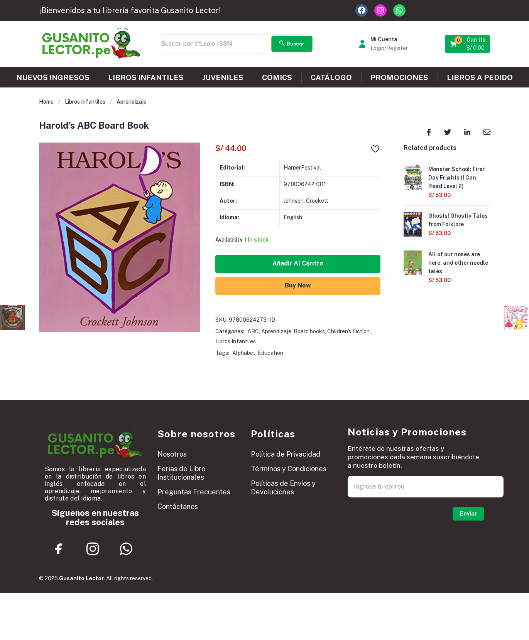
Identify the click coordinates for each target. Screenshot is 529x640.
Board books (309, 331)
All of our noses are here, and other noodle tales (458, 263)
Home (46, 102)
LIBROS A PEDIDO (480, 77)
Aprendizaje (132, 102)
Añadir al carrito (297, 263)
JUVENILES (222, 77)
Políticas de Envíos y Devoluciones (283, 487)
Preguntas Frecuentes (193, 492)
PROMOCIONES (399, 77)
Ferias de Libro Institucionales (181, 473)
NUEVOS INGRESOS (53, 77)
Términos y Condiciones (288, 469)
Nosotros (172, 454)
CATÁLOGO (331, 77)
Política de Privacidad (285, 454)
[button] (468, 44)
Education (270, 353)
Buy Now (298, 285)
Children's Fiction (348, 331)
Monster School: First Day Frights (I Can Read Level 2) (456, 177)
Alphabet (243, 353)
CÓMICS (277, 77)
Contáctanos (177, 506)
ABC (253, 331)
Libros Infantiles (85, 102)
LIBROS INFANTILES (146, 77)
